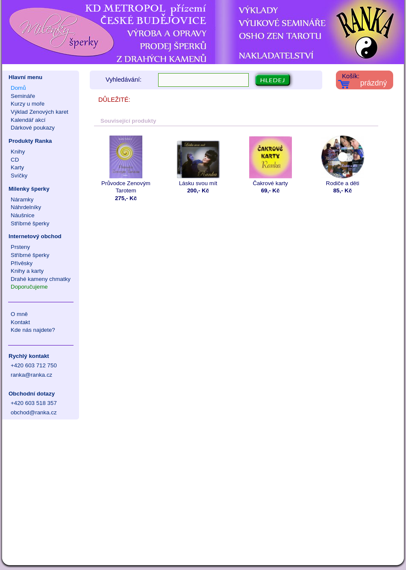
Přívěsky (21, 263)
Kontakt (20, 322)
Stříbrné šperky (30, 223)
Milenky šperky (29, 189)
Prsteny (20, 247)
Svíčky (19, 175)
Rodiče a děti (343, 161)
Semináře (23, 96)
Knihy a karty (27, 271)
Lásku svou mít (198, 161)
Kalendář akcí (28, 120)
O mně (19, 314)
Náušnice (23, 215)
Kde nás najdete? (33, 330)
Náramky (22, 199)
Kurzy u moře (27, 103)
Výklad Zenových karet (39, 112)
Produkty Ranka (30, 141)
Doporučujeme (29, 287)
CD (15, 160)
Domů (18, 88)
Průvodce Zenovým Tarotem (126, 165)
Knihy (18, 151)
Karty (17, 167)
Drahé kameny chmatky (41, 279)
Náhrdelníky (26, 207)
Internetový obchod (35, 236)
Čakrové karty (270, 161)
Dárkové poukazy (33, 127)
